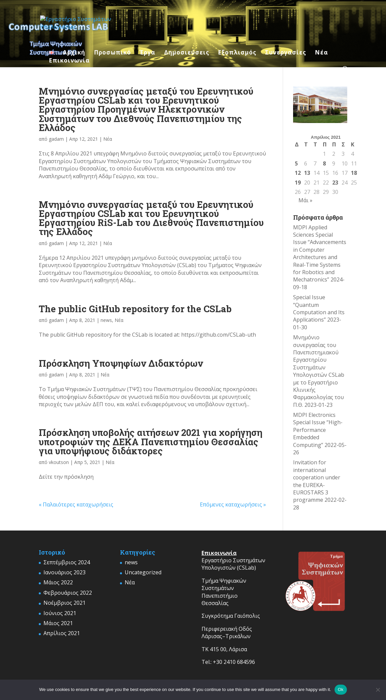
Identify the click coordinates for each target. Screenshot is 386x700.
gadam (56, 139)
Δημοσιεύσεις (186, 53)
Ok (341, 689)
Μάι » (305, 200)
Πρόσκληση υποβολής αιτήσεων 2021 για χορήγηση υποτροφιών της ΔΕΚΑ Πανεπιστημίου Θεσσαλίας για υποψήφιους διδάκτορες (150, 441)
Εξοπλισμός (237, 53)
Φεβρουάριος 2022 (67, 592)
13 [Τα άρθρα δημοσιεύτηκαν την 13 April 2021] (307, 173)
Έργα (147, 53)
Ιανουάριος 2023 (64, 572)
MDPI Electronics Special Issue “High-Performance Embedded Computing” (318, 430)
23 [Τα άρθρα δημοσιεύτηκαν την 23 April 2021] (335, 182)
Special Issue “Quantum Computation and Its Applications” (319, 308)
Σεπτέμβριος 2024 (66, 562)
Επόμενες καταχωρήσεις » (233, 504)
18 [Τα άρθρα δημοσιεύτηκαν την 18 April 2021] (354, 173)
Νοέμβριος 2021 (64, 602)
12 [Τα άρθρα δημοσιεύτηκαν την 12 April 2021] (298, 173)
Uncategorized (143, 572)
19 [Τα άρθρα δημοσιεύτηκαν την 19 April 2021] (298, 182)
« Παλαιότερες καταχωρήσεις (76, 504)
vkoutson (59, 462)
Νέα (321, 53)
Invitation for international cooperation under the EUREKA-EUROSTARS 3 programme (316, 481)
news (106, 320)
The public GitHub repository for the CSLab (135, 309)
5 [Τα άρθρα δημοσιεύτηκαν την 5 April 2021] (296, 163)
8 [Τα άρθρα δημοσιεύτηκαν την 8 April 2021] (324, 163)
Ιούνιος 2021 (59, 613)
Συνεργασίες (285, 53)
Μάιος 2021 (58, 623)
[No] (377, 689)
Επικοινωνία (69, 61)
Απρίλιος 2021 (61, 633)
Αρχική (74, 53)
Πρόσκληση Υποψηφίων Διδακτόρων (121, 363)
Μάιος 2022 (58, 582)
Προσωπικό (112, 53)
